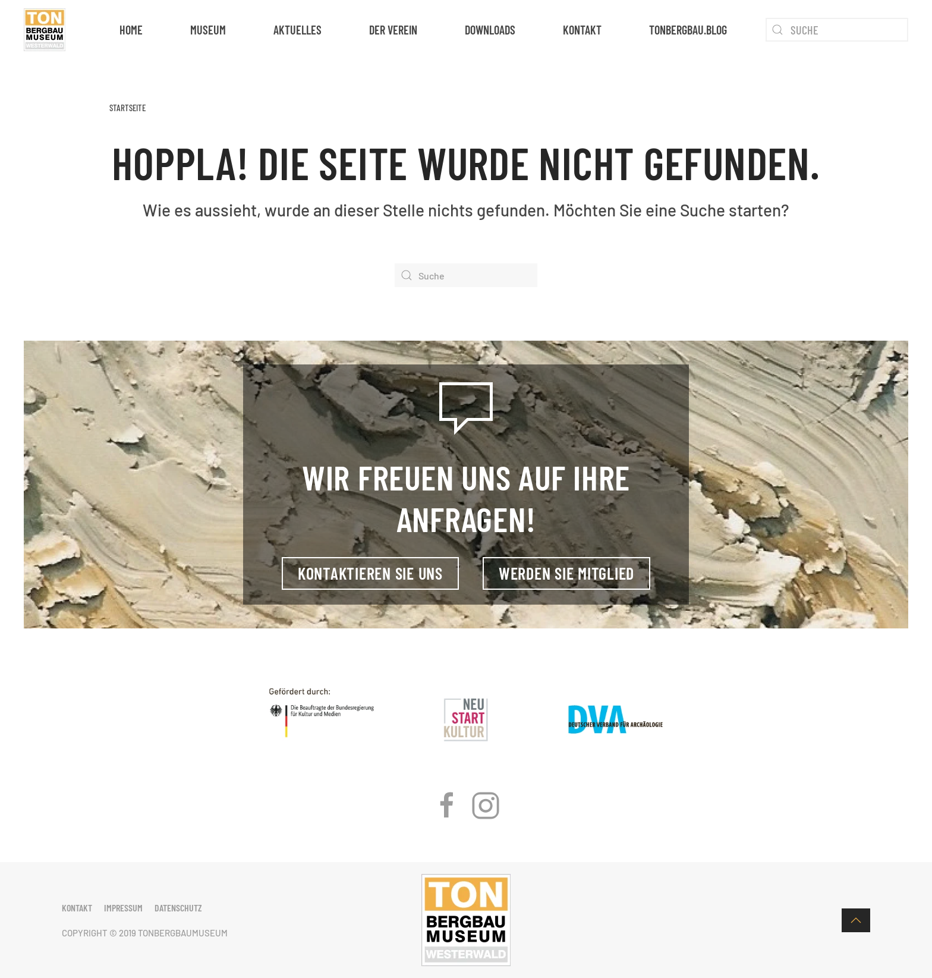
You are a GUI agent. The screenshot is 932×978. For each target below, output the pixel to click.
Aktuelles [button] (297, 30)
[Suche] (837, 30)
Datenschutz (178, 907)
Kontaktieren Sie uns (370, 573)
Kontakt (582, 30)
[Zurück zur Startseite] (44, 29)
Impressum (123, 907)
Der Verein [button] (393, 30)
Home (131, 30)
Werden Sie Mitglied (566, 573)
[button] (856, 920)
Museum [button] (208, 30)
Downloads (490, 30)
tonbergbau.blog (688, 30)
